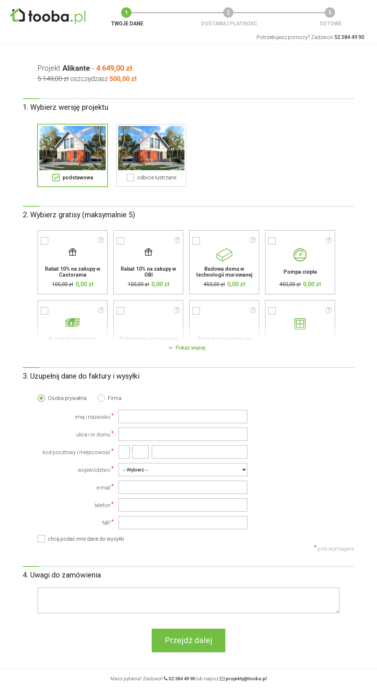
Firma (114, 398)
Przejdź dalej (188, 640)
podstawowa (78, 177)
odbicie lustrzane (156, 177)
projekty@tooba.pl (246, 678)
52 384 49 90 (182, 678)
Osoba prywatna (67, 398)
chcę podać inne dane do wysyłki (86, 539)
